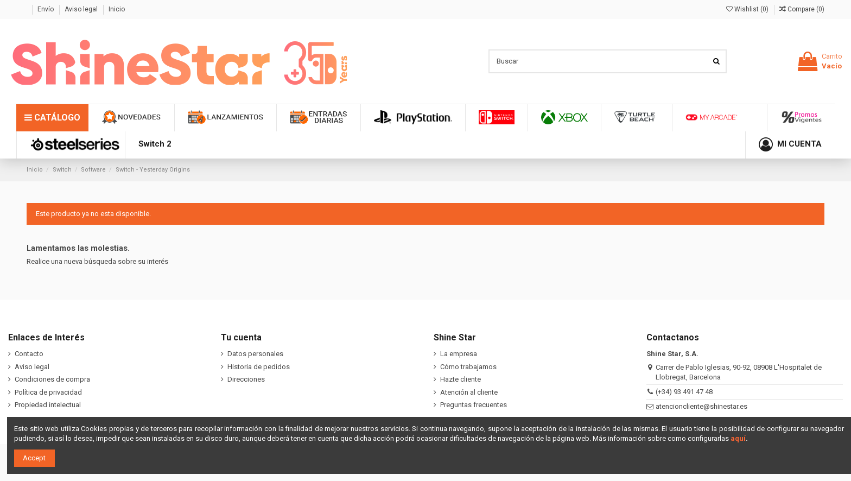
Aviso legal (82, 9)
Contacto (29, 354)
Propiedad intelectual (48, 405)
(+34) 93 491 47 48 (684, 392)
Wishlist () (748, 9)
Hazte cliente (460, 379)
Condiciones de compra (52, 379)
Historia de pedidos (258, 367)
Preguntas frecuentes (473, 405)
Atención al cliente (469, 392)
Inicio (117, 9)
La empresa (458, 354)
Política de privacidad (48, 392)
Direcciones (246, 379)
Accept (34, 458)
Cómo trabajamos (468, 367)
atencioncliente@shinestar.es (701, 406)
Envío (46, 9)
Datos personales (255, 354)
